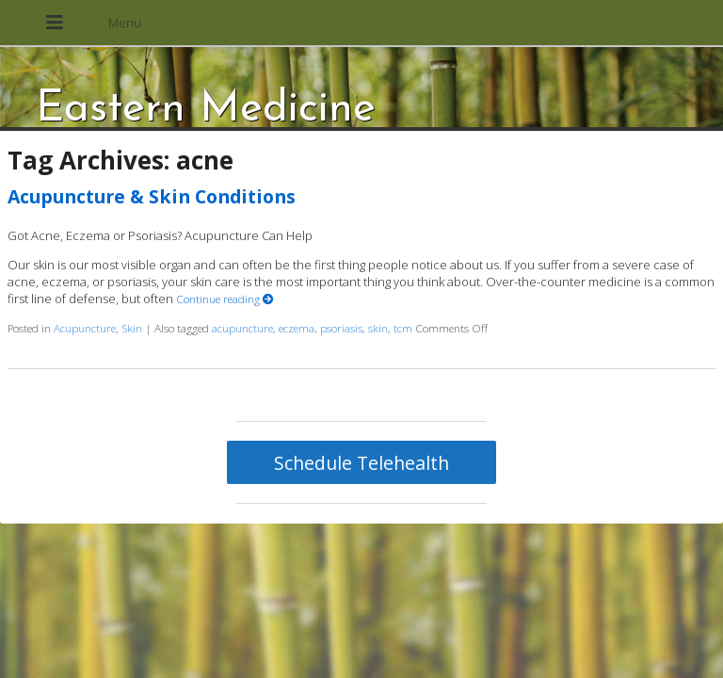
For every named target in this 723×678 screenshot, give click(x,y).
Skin (131, 327)
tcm (403, 327)
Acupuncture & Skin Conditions (152, 196)
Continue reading (225, 298)
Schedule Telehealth (361, 463)
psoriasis (341, 327)
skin (378, 327)
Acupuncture (85, 327)
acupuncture (242, 327)
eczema (296, 327)
